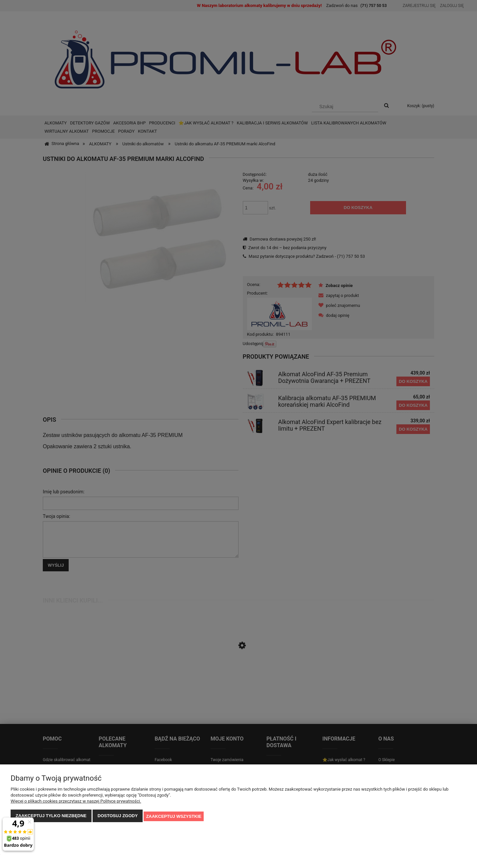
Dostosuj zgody (118, 816)
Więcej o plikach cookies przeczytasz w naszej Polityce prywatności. (76, 802)
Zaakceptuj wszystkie (173, 816)
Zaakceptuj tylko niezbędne (51, 816)
